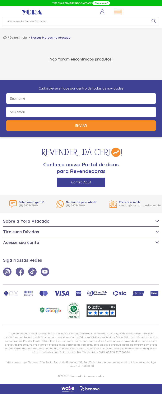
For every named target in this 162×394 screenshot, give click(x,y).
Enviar (81, 126)
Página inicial (18, 37)
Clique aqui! (101, 3)
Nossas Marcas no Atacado (50, 37)
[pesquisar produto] (154, 21)
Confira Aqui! (81, 182)
